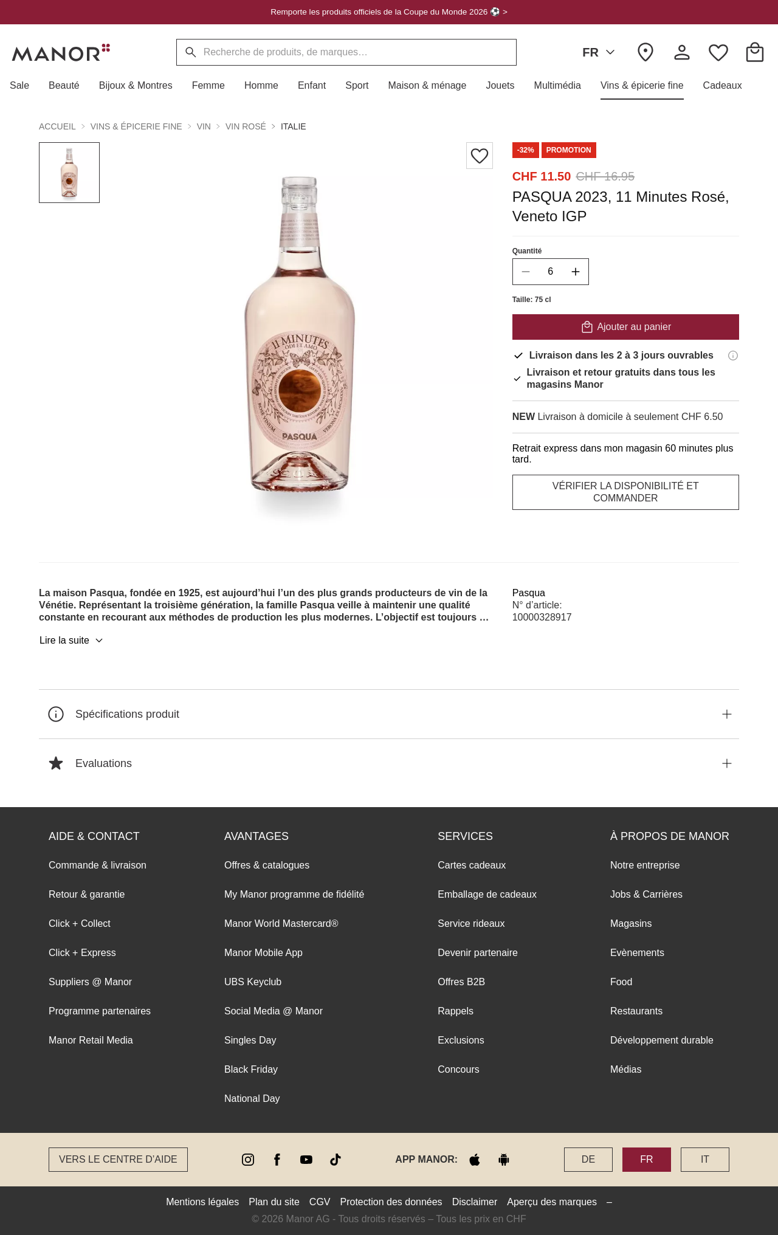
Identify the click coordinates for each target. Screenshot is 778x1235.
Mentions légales (202, 1202)
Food (621, 982)
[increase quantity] (575, 271)
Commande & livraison (97, 865)
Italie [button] (293, 126)
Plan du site (274, 1202)
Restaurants (636, 1011)
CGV (320, 1202)
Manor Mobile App (263, 953)
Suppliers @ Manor (90, 982)
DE (588, 1159)
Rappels (455, 1011)
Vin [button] (204, 126)
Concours (458, 1069)
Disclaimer (475, 1202)
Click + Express (82, 953)
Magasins (631, 923)
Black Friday (251, 1069)
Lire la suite (73, 640)
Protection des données (391, 1202)
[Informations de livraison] (733, 355)
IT (705, 1159)
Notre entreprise (645, 865)
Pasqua (528, 593)
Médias (626, 1069)
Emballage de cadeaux (487, 894)
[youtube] (306, 1159)
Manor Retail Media (91, 1040)
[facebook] (277, 1159)
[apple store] (475, 1159)
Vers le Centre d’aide (118, 1159)
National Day (252, 1098)
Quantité (527, 251)
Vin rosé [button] (245, 126)
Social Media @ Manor (273, 1011)
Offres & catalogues (266, 865)
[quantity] (551, 271)
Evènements (637, 953)
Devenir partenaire (478, 953)
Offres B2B (461, 982)
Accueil (57, 126)
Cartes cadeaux (472, 865)
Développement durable (662, 1040)
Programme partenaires (100, 1011)
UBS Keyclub (252, 982)
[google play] (504, 1159)
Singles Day (250, 1040)
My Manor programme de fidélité (294, 894)
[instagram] (248, 1159)
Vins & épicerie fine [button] (136, 126)
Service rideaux (471, 923)
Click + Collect (80, 923)
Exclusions (461, 1040)
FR (600, 52)
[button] (24, 85)
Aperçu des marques (552, 1202)
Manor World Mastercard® (281, 923)
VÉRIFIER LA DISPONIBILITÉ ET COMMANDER (626, 492)
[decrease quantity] (526, 271)
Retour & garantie (87, 894)
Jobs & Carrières (646, 894)
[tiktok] (335, 1159)
